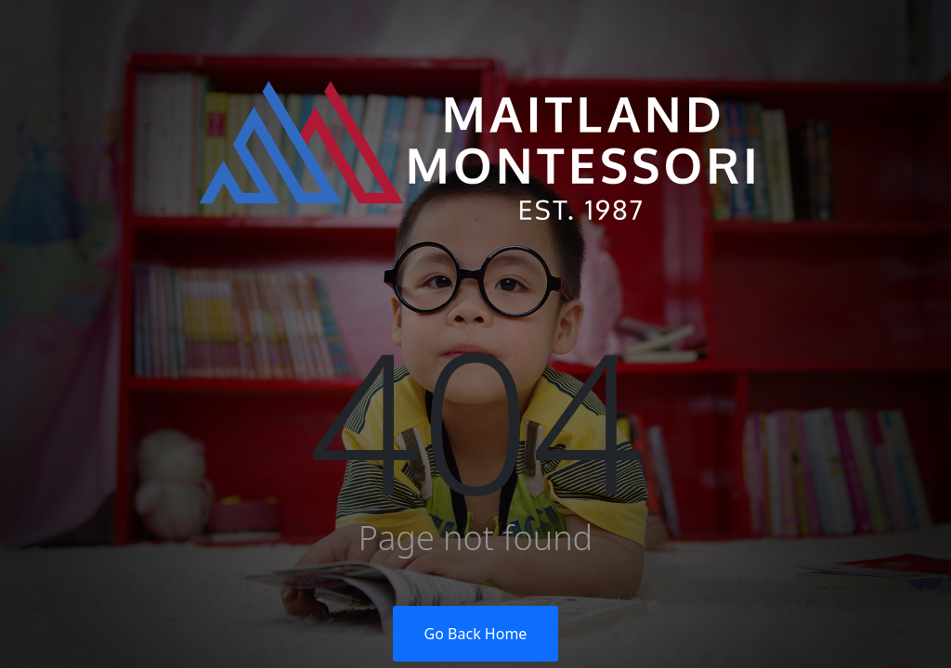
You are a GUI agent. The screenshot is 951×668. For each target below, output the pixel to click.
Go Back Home (476, 633)
